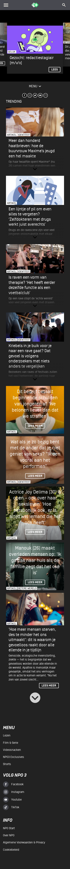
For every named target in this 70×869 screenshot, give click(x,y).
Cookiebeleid (11, 849)
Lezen (6, 735)
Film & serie (10, 742)
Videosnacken (12, 750)
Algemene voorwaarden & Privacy (24, 842)
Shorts (7, 764)
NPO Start (9, 828)
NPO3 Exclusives (13, 757)
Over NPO (8, 835)
